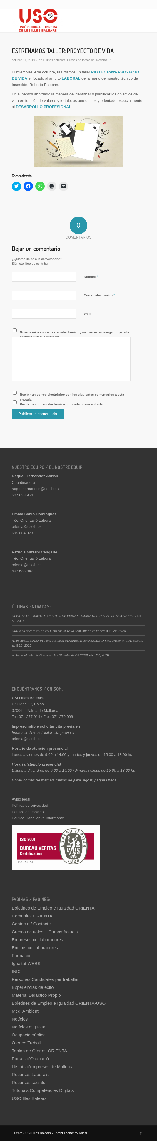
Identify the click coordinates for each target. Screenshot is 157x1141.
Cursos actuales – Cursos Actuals (45, 931)
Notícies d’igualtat (29, 1026)
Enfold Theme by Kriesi (70, 1133)
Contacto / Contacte (31, 923)
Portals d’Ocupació (30, 1058)
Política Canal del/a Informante (38, 818)
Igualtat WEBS (26, 963)
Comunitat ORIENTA (32, 915)
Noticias (101, 60)
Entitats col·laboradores (35, 947)
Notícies (20, 1018)
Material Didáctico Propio (36, 995)
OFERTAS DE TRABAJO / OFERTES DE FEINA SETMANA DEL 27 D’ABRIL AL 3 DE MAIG (74, 616)
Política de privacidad (30, 805)
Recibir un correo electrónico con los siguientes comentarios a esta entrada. (72, 397)
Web (87, 314)
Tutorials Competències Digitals (43, 1090)
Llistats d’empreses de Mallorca (43, 1066)
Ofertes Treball (26, 1042)
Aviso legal (21, 799)
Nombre (91, 276)
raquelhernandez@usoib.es (35, 488)
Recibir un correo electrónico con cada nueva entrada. (61, 404)
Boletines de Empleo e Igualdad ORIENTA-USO (59, 1003)
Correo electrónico (99, 295)
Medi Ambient (25, 1011)
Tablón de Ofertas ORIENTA (39, 1050)
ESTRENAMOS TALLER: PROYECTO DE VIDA (62, 51)
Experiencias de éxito (33, 987)
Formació (21, 955)
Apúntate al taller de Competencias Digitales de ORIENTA (50, 655)
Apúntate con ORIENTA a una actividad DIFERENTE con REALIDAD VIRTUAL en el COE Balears (77, 640)
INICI (17, 971)
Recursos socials (28, 1082)
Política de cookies (28, 812)
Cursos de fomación (81, 60)
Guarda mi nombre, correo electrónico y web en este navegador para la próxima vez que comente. (74, 334)
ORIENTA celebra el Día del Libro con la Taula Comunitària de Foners (58, 630)
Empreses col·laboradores (37, 939)
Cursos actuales (54, 60)
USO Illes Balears (29, 1098)
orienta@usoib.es (26, 526)
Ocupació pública (29, 1034)
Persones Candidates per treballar (45, 979)
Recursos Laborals (30, 1074)
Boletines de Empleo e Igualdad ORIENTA (53, 907)
